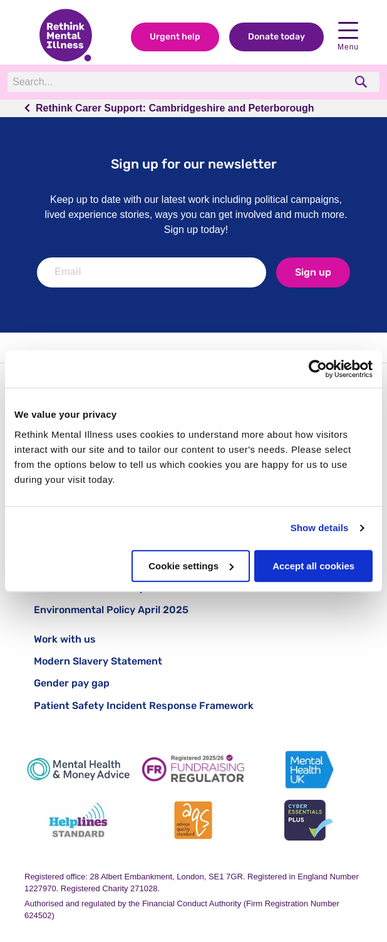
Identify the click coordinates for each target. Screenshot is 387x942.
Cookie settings (191, 566)
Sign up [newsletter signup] (313, 272)
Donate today (276, 36)
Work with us (65, 639)
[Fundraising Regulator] (193, 769)
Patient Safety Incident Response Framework (144, 706)
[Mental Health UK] (308, 769)
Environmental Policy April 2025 (111, 610)
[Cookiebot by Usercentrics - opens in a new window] (318, 369)
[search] (362, 82)
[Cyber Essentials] (308, 820)
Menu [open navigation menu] (348, 36)
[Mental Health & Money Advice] (78, 769)
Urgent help (175, 36)
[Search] (176, 82)
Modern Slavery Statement (98, 661)
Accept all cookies (313, 566)
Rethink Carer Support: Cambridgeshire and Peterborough (175, 108)
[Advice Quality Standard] (193, 820)
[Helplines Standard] (78, 820)
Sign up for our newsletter (194, 164)
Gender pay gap (72, 683)
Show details (320, 527)
